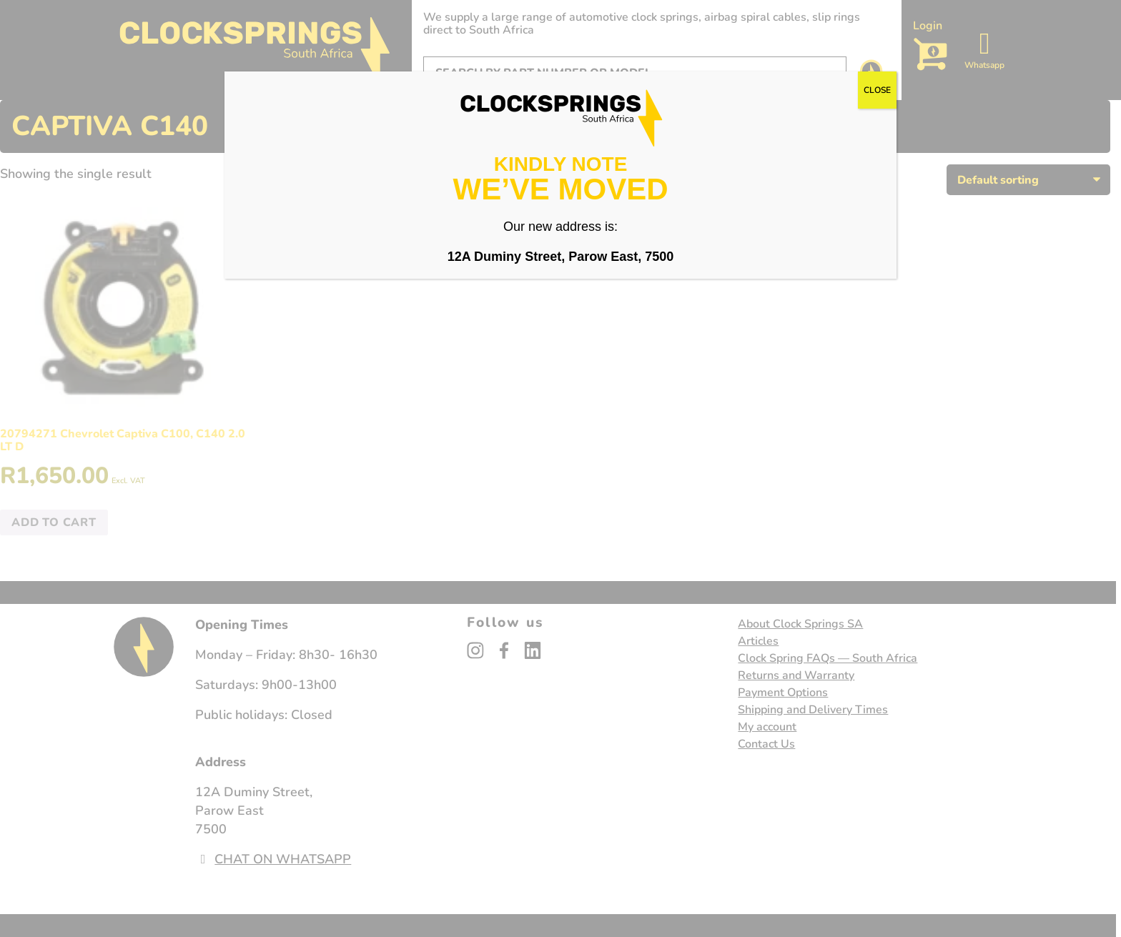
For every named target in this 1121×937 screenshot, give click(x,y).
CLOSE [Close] (877, 90)
